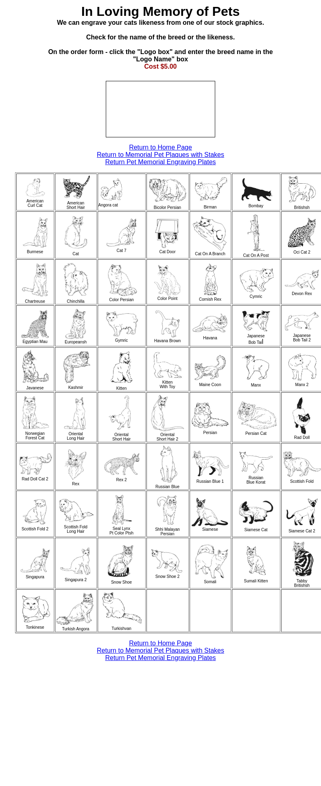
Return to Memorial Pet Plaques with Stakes (160, 154)
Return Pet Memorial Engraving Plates (160, 162)
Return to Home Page (160, 147)
